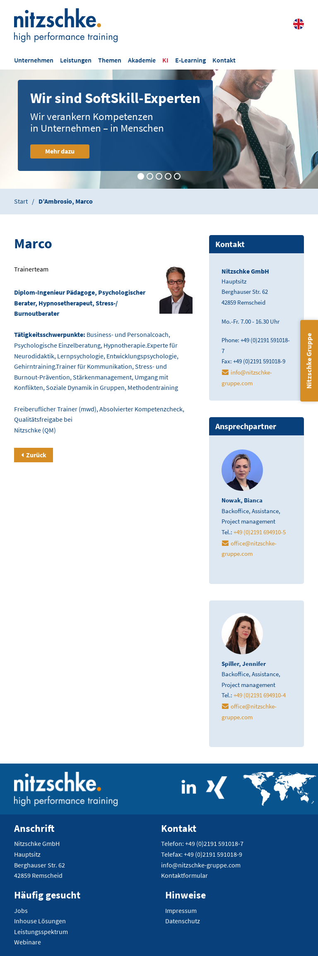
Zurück (36, 455)
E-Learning (190, 60)
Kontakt (224, 60)
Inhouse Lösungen (40, 921)
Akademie (142, 60)
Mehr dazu (67, 151)
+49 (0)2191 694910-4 (260, 695)
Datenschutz (182, 921)
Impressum (181, 910)
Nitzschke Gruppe (308, 361)
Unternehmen (33, 60)
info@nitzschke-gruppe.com (201, 865)
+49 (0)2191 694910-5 (260, 532)
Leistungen (76, 60)
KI (165, 60)
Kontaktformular (184, 875)
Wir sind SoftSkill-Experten (123, 98)
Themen (109, 60)
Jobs (21, 910)
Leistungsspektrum (41, 931)
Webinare (27, 942)
